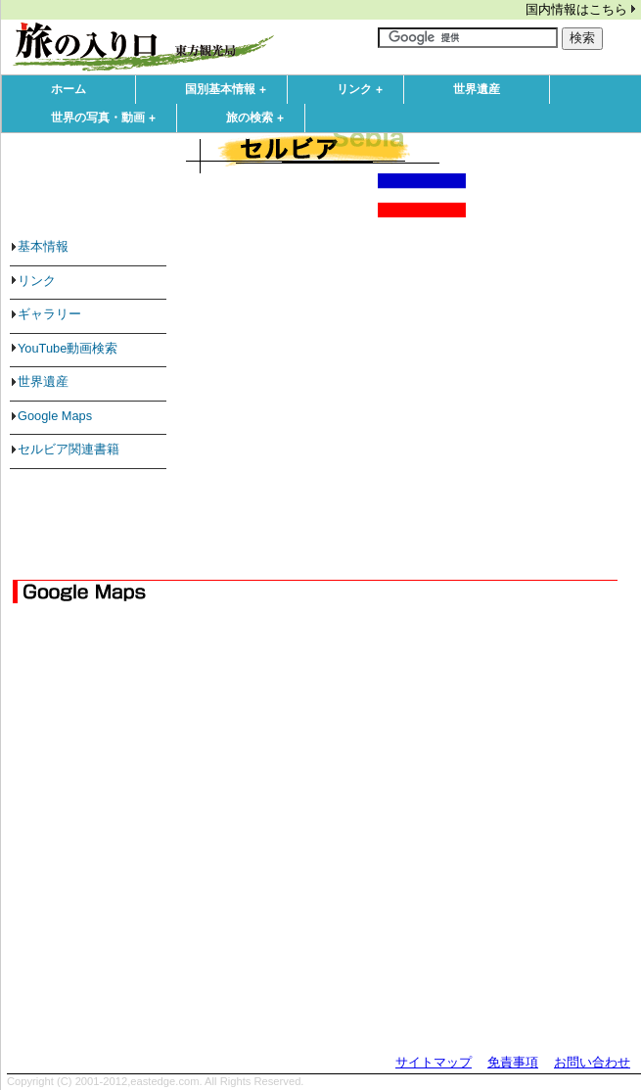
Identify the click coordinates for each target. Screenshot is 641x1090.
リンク (364, 90)
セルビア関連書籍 (68, 449)
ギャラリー (49, 314)
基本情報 (43, 246)
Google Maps (55, 415)
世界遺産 (476, 89)
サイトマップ (433, 1062)
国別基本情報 (230, 90)
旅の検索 (259, 118)
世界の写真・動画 (107, 118)
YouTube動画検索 (67, 348)
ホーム (68, 89)
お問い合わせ (592, 1062)
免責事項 (512, 1062)
